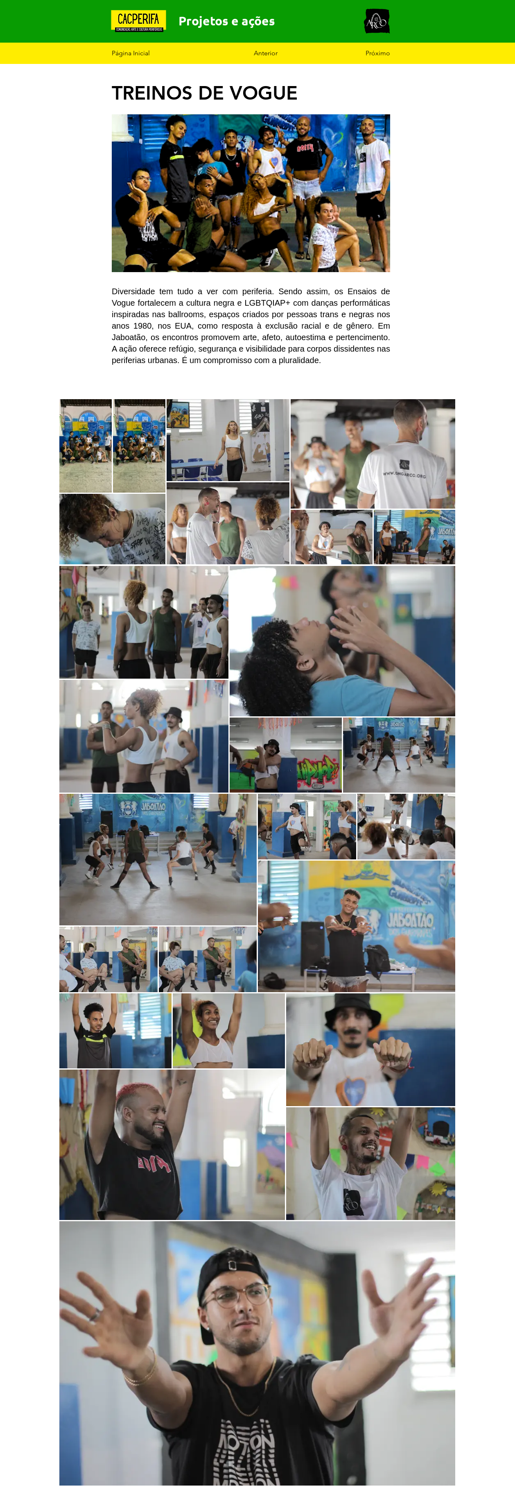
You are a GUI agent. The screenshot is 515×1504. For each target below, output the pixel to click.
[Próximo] (369, 53)
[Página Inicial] (139, 53)
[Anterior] (281, 53)
